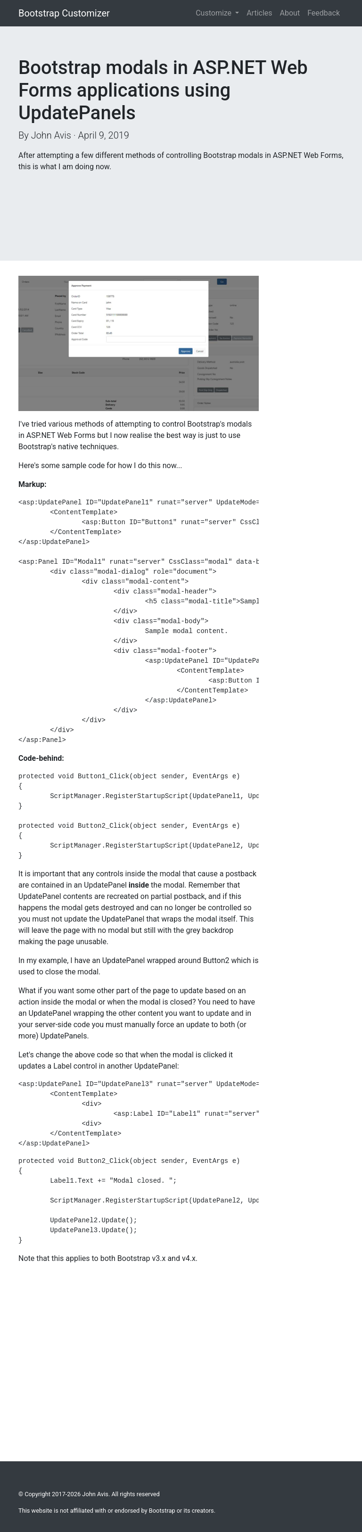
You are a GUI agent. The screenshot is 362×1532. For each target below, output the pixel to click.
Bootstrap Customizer (64, 13)
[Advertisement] (93, 203)
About (290, 12)
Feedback (323, 12)
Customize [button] (214, 12)
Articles (259, 12)
